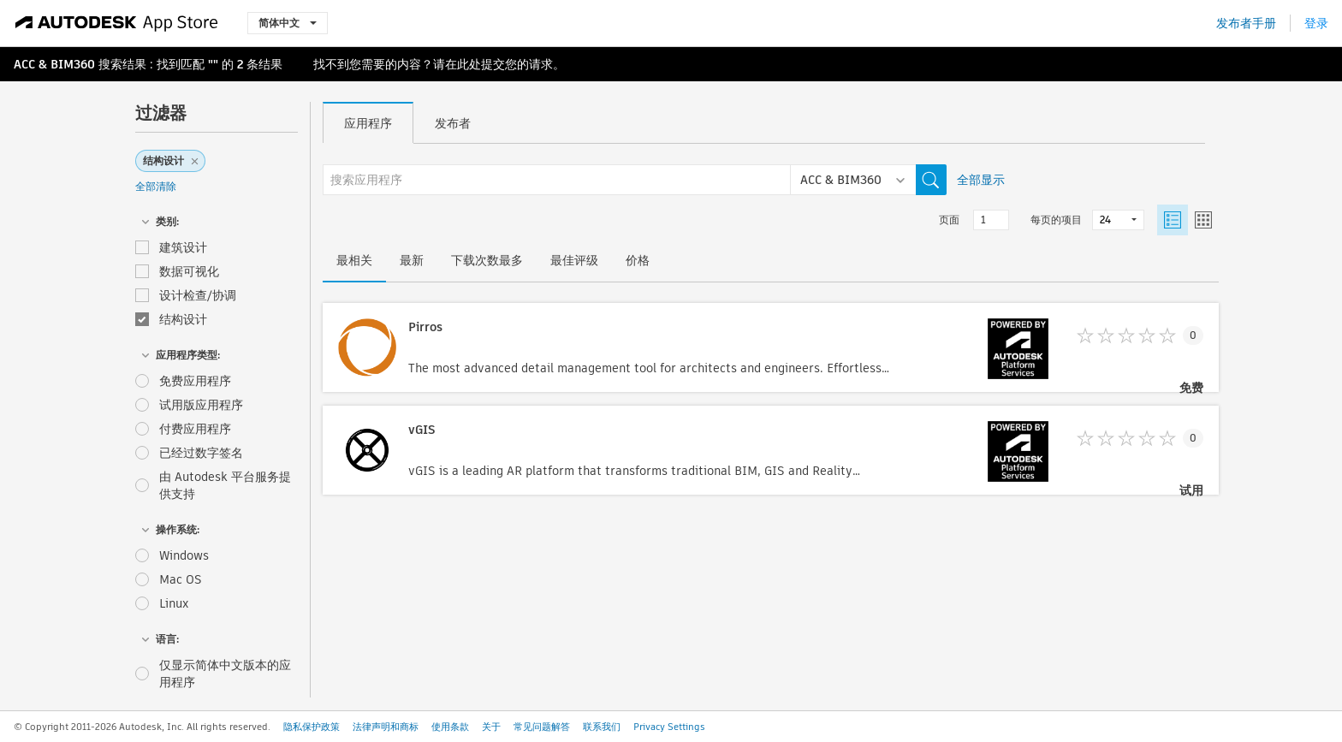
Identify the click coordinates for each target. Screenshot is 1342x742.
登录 (1316, 23)
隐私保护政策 (311, 726)
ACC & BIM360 (54, 64)
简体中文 (287, 22)
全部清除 (155, 186)
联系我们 (602, 726)
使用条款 (450, 726)
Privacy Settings (669, 726)
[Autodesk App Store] (117, 23)
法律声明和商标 (386, 726)
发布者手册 (1246, 23)
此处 (469, 64)
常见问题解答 (542, 726)
